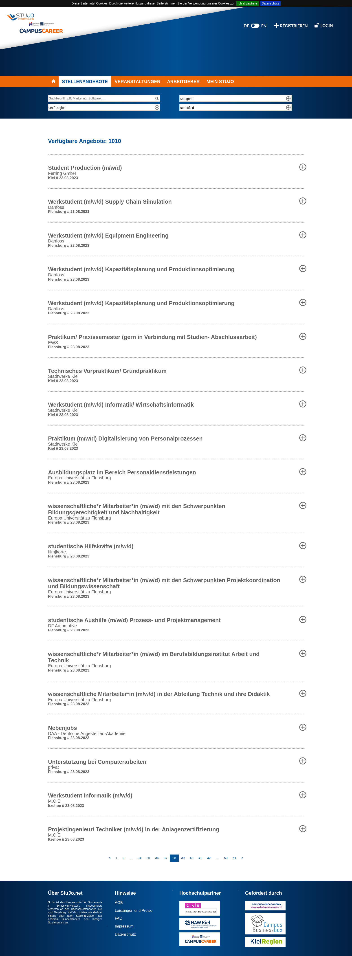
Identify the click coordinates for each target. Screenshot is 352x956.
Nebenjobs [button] (62, 728)
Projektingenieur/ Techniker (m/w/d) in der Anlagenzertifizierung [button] (133, 829)
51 (234, 858)
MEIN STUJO (220, 81)
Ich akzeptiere (247, 3)
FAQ (119, 918)
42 (209, 858)
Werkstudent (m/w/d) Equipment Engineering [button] (108, 235)
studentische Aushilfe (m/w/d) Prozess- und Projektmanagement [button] (134, 620)
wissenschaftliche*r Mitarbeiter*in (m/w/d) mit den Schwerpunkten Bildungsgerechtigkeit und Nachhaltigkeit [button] (136, 509)
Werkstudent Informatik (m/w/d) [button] (90, 795)
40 (192, 858)
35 (148, 858)
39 (183, 858)
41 (200, 858)
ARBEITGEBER (183, 81)
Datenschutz (270, 3)
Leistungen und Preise (133, 910)
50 (226, 858)
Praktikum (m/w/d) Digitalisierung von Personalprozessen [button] (125, 438)
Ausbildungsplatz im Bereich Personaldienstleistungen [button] (122, 472)
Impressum (124, 926)
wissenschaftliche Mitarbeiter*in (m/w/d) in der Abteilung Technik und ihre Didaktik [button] (159, 694)
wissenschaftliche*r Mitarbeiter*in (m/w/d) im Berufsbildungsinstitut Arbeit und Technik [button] (154, 657)
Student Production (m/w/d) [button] (85, 168)
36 (157, 858)
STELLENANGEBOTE (85, 81)
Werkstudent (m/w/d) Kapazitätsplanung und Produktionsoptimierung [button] (141, 269)
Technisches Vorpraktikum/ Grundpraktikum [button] (107, 371)
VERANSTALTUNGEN (137, 81)
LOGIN (324, 25)
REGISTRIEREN (291, 25)
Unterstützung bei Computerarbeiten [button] (97, 762)
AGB (119, 903)
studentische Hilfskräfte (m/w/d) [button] (91, 546)
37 (165, 858)
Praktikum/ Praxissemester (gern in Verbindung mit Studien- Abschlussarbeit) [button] (152, 337)
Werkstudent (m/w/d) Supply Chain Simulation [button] (110, 201)
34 (139, 858)
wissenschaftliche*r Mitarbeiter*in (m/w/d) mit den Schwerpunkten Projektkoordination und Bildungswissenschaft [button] (164, 583)
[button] (302, 167)
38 (174, 858)
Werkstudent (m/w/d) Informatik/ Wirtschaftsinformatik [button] (121, 404)
